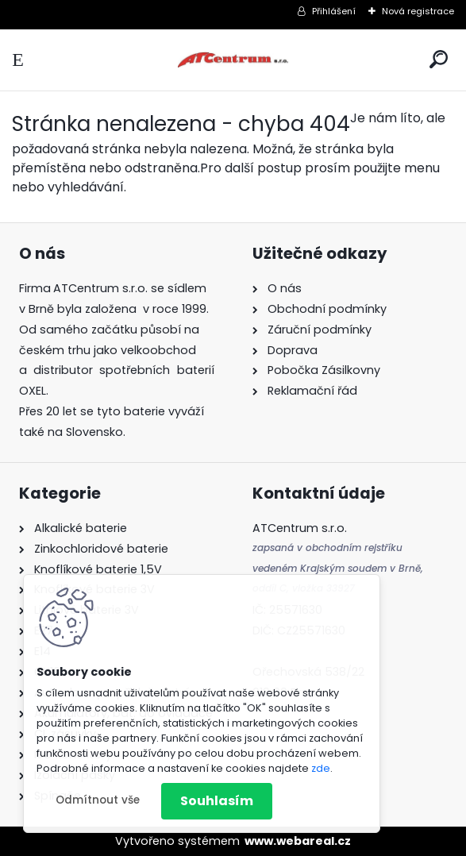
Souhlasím (216, 801)
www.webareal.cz (298, 841)
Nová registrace (418, 11)
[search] (438, 59)
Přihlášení (334, 11)
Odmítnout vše (98, 800)
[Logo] (233, 60)
